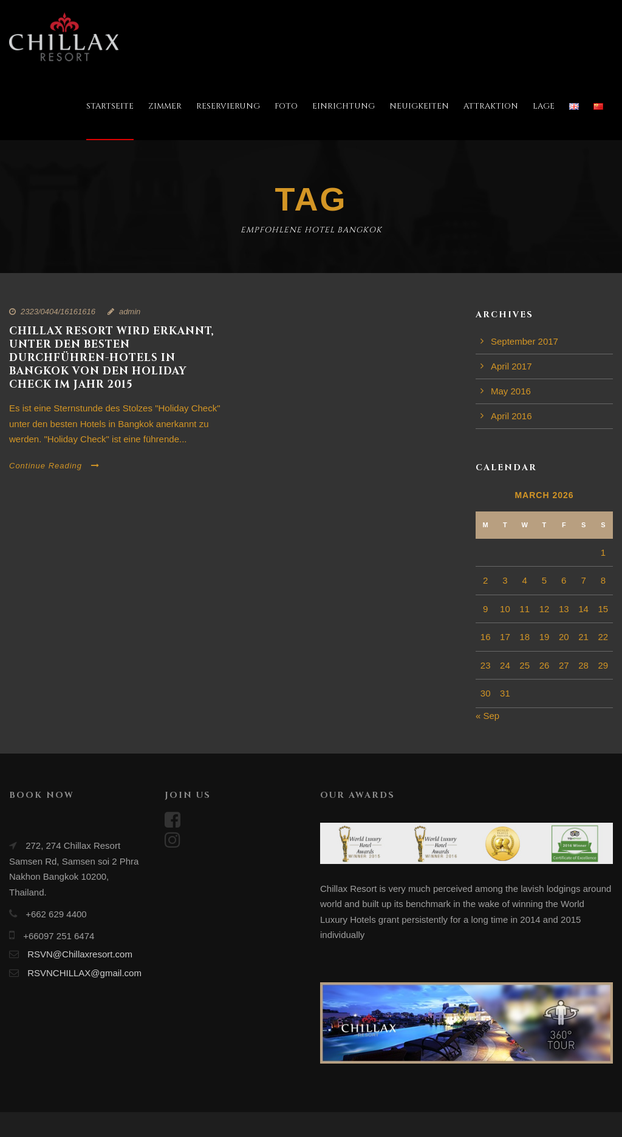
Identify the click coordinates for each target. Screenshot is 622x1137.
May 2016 (511, 391)
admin (129, 311)
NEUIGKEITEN (419, 106)
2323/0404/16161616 (58, 311)
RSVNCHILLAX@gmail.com (84, 973)
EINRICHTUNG (343, 106)
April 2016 (511, 416)
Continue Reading (54, 465)
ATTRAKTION (490, 106)
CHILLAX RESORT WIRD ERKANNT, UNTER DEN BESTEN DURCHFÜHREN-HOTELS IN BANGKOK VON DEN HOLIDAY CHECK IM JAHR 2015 (111, 357)
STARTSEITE (110, 106)
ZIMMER (165, 106)
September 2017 (524, 341)
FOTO (286, 106)
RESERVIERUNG (228, 106)
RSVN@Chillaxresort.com (79, 954)
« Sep (487, 715)
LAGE (544, 106)
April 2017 (511, 366)
